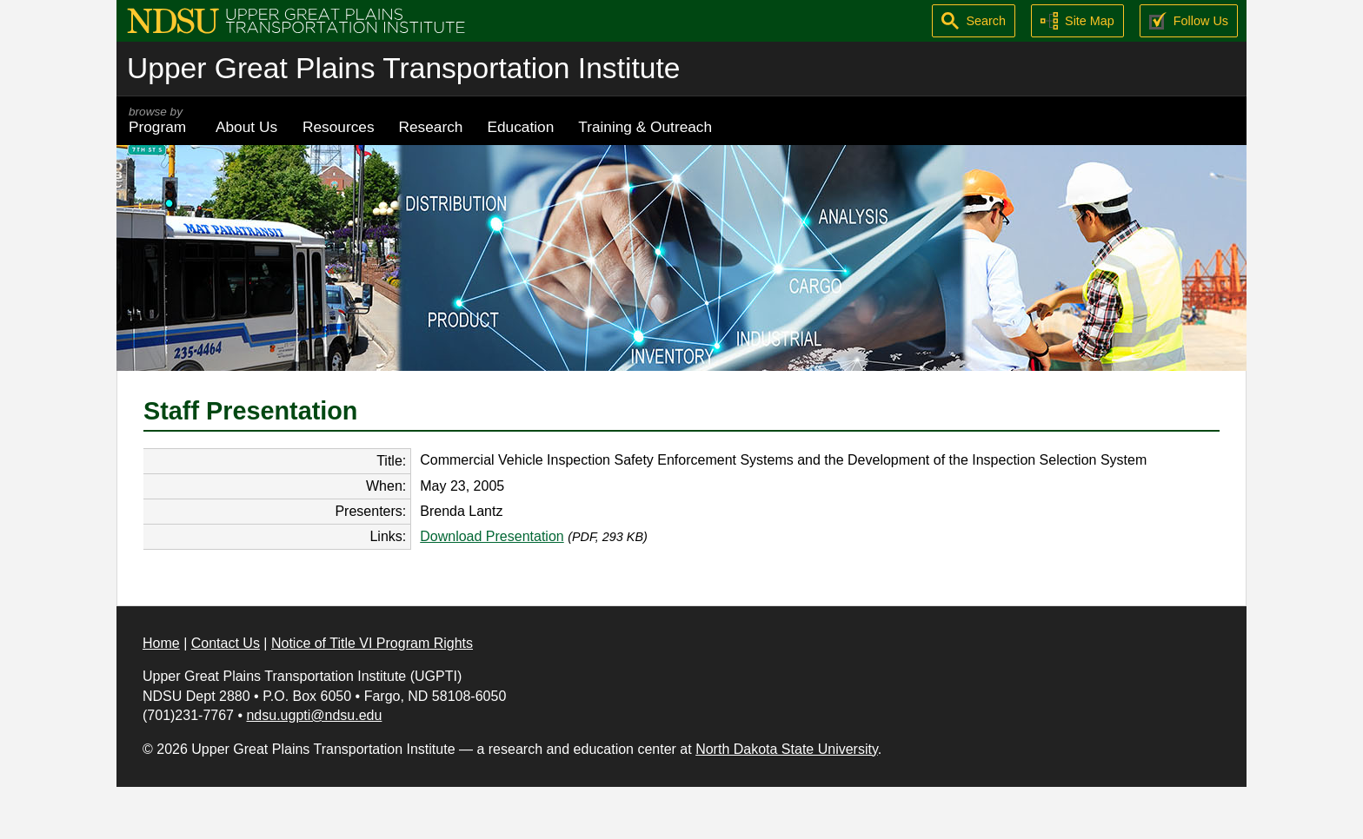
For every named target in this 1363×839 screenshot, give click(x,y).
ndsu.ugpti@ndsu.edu (314, 715)
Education (520, 126)
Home (161, 643)
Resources (339, 126)
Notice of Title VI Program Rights (372, 643)
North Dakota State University (786, 749)
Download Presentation (491, 536)
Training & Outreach (645, 126)
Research (431, 126)
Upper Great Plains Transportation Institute (403, 68)
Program (160, 120)
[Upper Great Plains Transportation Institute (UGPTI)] (296, 19)
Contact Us (225, 643)
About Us (246, 126)
